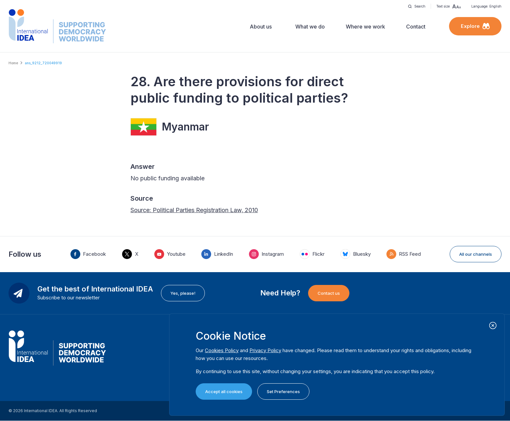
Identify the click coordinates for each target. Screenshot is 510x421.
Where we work (365, 26)
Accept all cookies (224, 391)
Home (13, 63)
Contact (415, 26)
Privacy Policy (265, 350)
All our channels (475, 254)
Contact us (329, 293)
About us (261, 26)
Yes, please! (182, 293)
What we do (310, 26)
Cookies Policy (222, 350)
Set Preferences (283, 391)
